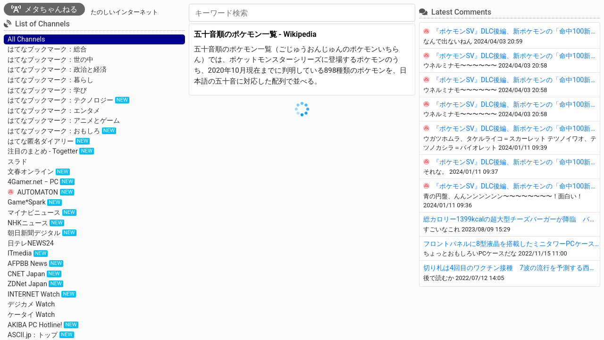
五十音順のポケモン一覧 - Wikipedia (255, 34)
